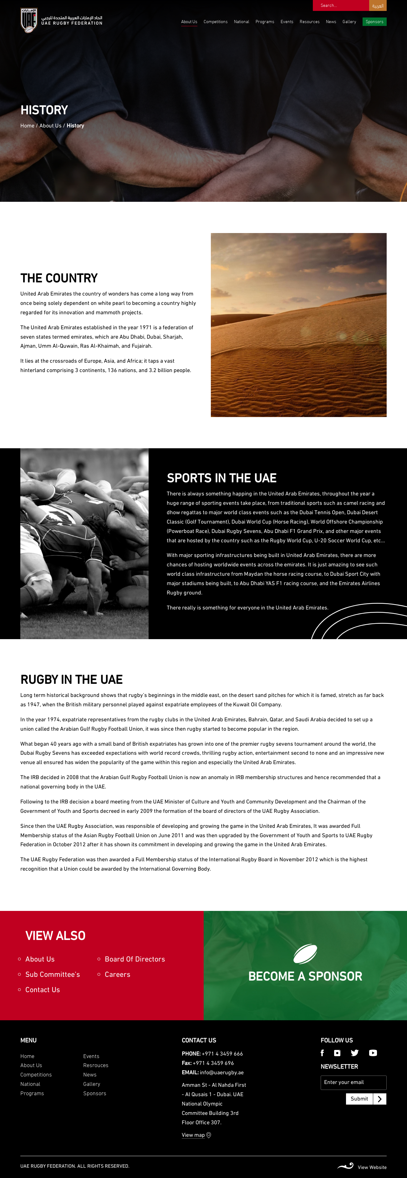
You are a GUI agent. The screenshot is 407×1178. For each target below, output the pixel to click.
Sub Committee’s (52, 975)
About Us (189, 21)
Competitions (216, 21)
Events (287, 21)
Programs (265, 21)
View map (193, 1135)
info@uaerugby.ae (222, 1073)
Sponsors (375, 21)
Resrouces (96, 1064)
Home (27, 126)
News (331, 21)
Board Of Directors (135, 959)
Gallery (349, 21)
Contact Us (42, 990)
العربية (378, 5)
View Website (372, 1167)
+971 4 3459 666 (222, 1054)
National (241, 21)
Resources (310, 21)
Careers (117, 975)
